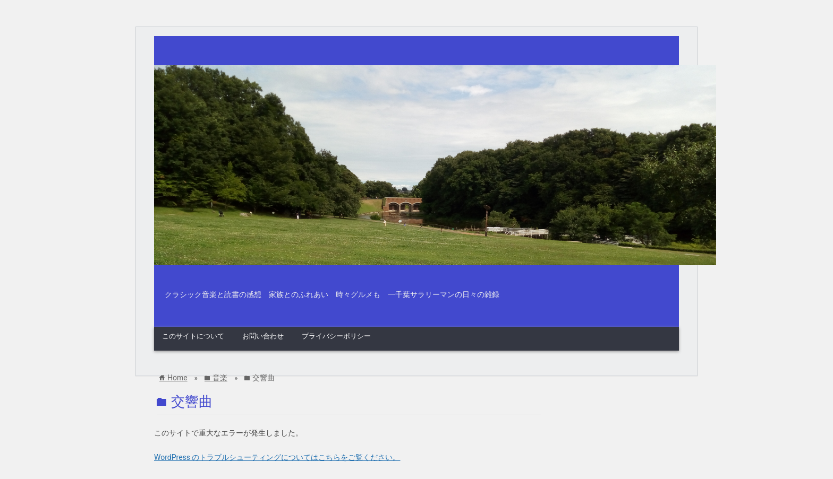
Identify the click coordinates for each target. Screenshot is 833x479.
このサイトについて (193, 336)
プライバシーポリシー (336, 336)
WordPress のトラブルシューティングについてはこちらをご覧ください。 (277, 457)
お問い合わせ (263, 336)
